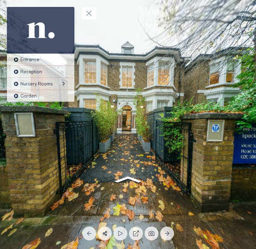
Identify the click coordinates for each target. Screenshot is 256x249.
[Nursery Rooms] (40, 84)
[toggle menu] (89, 13)
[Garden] (40, 96)
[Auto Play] (120, 233)
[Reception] (40, 71)
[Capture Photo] (151, 233)
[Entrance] (40, 59)
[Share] (105, 233)
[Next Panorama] (167, 233)
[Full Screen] (136, 233)
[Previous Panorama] (89, 233)
